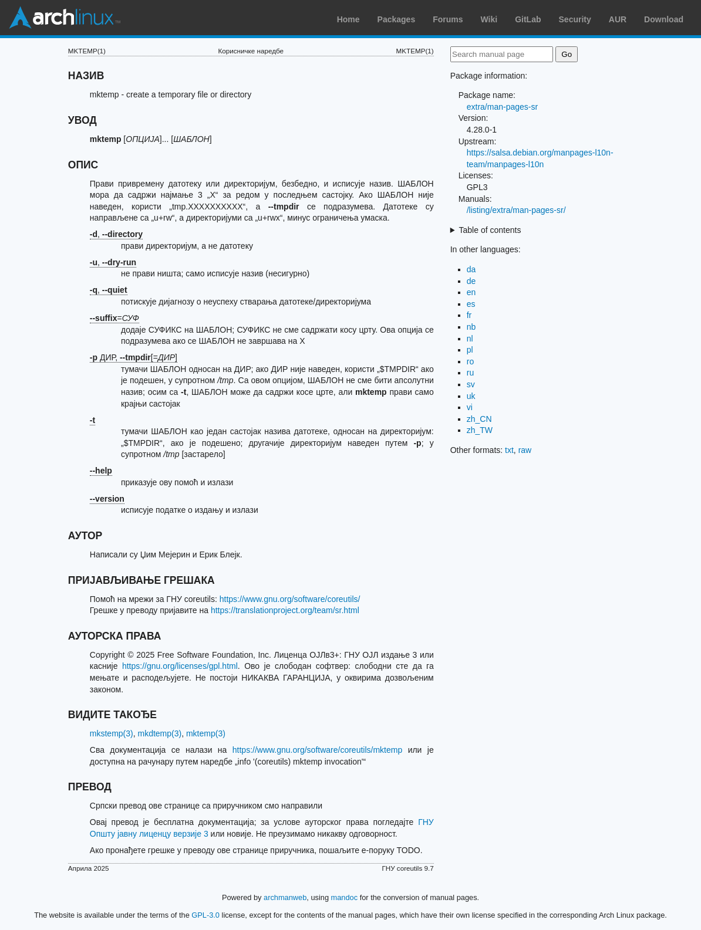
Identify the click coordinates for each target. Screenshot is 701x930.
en (471, 292)
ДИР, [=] (133, 357)
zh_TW (480, 430)
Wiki (489, 19)
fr (469, 315)
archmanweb (285, 897)
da (471, 269)
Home (348, 19)
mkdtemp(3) (159, 733)
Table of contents (490, 230)
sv (471, 384)
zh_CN (479, 419)
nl (470, 338)
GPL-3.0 (205, 915)
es (471, 304)
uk (471, 396)
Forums (448, 19)
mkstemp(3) (111, 733)
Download (663, 19)
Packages (397, 19)
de (471, 281)
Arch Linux (64, 17)
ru (470, 372)
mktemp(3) (205, 733)
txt (509, 450)
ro (470, 361)
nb (471, 327)
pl (470, 349)
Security (575, 19)
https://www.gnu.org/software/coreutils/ (290, 599)
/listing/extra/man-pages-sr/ (516, 210)
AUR (617, 19)
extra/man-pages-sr (502, 106)
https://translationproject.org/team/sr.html (285, 610)
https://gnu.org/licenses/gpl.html (180, 666)
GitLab (528, 19)
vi (470, 407)
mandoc (344, 897)
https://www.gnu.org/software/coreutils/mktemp (317, 750)
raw (525, 450)
